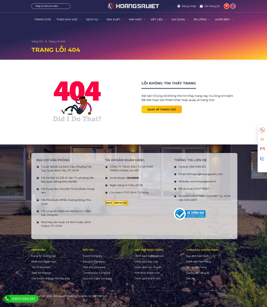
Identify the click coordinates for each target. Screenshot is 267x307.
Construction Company (97, 272)
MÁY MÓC (137, 19)
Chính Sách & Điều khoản (149, 256)
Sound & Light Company (97, 278)
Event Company (92, 256)
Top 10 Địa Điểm (41, 267)
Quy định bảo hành (197, 256)
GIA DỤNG (179, 19)
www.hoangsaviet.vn (203, 181)
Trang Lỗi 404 (57, 41)
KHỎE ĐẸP (224, 19)
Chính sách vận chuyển (148, 267)
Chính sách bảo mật (146, 261)
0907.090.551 (197, 166)
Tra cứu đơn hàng (196, 267)
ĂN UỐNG (202, 19)
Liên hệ (190, 278)
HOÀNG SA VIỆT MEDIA (92, 296)
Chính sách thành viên (147, 278)
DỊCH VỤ (93, 19)
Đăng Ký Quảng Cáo (43, 256)
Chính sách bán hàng (198, 261)
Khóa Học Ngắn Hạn (43, 261)
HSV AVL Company (94, 267)
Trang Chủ (42, 19)
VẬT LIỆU (158, 19)
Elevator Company (94, 261)
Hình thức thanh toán (147, 272)
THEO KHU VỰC (68, 19)
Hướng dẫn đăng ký (198, 272)
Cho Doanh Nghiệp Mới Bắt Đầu (50, 278)
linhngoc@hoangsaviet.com (205, 174)
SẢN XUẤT (114, 19)
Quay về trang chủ (161, 109)
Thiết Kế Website (41, 272)
